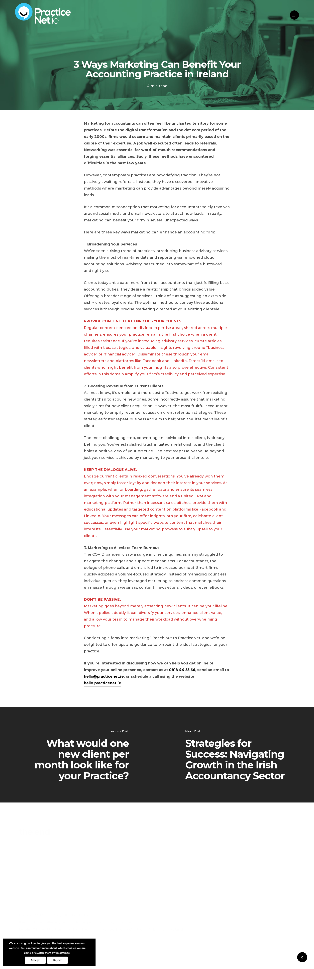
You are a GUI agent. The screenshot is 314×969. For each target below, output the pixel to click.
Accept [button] (35, 960)
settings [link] (64, 953)
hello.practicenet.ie (102, 683)
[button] (294, 15)
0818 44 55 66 (182, 670)
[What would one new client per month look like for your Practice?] (78, 754)
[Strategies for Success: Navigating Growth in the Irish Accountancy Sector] (235, 754)
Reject (57, 960)
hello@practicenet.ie (104, 676)
